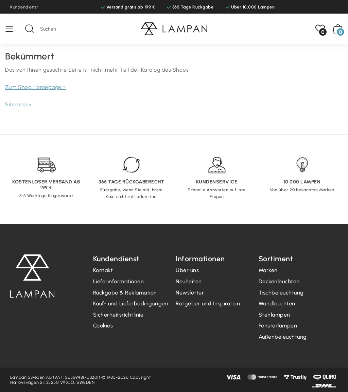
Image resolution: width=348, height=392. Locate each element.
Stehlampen (274, 314)
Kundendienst (24, 7)
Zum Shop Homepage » (35, 87)
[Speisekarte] (12, 28)
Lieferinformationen (118, 281)
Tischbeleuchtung (281, 292)
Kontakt (103, 270)
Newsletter (190, 292)
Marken (268, 270)
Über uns (187, 270)
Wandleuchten (277, 303)
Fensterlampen (278, 325)
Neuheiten (189, 281)
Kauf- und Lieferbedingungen (131, 303)
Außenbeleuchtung (283, 337)
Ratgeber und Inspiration (208, 303)
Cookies (103, 325)
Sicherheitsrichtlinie (118, 314)
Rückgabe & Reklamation (125, 292)
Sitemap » (18, 104)
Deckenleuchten (279, 281)
